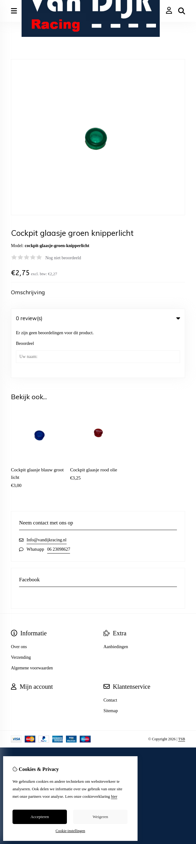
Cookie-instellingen (70, 831)
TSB (181, 689)
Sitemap (110, 660)
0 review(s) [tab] (98, 318)
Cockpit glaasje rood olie (93, 419)
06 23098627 (58, 499)
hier (114, 796)
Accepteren (39, 816)
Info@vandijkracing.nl (47, 489)
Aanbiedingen (115, 596)
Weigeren (100, 816)
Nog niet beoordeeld (63, 258)
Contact (110, 650)
